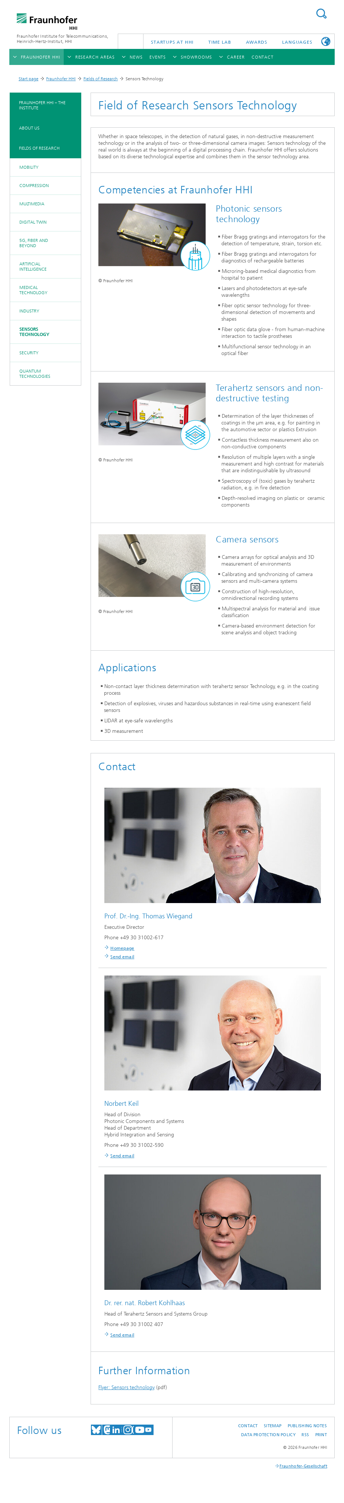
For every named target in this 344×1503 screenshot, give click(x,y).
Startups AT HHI (172, 42)
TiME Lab (219, 42)
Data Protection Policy (268, 1434)
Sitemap (272, 1425)
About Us (29, 128)
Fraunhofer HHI (61, 78)
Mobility (28, 167)
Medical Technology (33, 290)
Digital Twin (33, 222)
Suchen (321, 13)
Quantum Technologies (34, 373)
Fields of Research (100, 78)
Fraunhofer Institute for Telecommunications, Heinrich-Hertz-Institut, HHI (62, 39)
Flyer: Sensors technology (126, 1387)
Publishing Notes (307, 1425)
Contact (248, 1425)
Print (321, 1434)
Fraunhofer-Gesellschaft (303, 1466)
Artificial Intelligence (33, 266)
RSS (305, 1434)
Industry (29, 311)
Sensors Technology (34, 332)
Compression (34, 185)
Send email (122, 956)
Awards (256, 42)
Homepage (122, 948)
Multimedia (31, 203)
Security (28, 352)
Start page (28, 78)
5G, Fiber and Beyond (33, 243)
